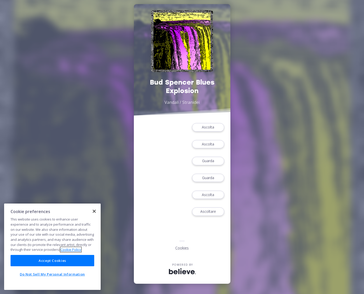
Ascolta (208, 127)
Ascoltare (208, 212)
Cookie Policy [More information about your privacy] (70, 249)
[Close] (94, 211)
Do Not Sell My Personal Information (52, 274)
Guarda (208, 161)
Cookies (182, 247)
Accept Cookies (52, 260)
